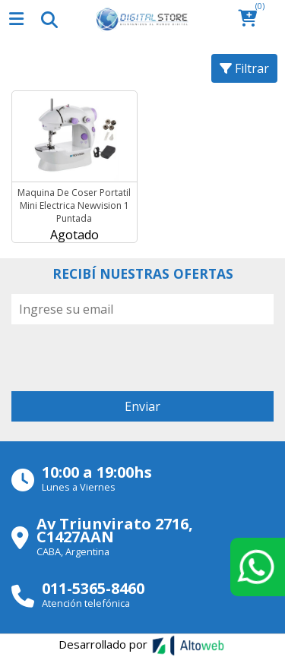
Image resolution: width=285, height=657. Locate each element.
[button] (252, 19)
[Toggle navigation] (49, 19)
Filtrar (244, 68)
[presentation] (126, 354)
